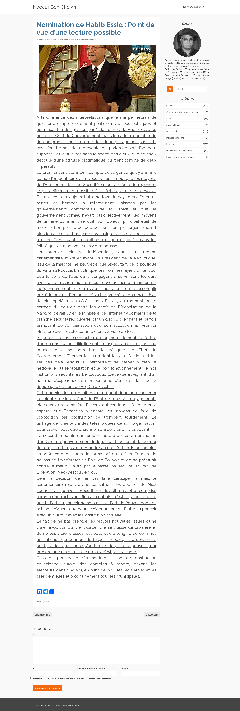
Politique (47, 602)
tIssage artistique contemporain (181, 157)
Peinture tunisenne (175, 138)
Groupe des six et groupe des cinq (182, 112)
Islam (168, 118)
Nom (35, 668)
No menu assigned (193, 7)
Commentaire (38, 635)
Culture (40, 602)
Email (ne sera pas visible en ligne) (91, 668)
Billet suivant (152, 615)
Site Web (124, 668)
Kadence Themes (74, 706)
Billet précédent (42, 615)
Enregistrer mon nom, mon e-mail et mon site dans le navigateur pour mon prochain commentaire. (72, 678)
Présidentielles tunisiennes (179, 150)
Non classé (171, 131)
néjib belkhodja (173, 125)
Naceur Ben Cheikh (54, 7)
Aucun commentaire (86, 39)
